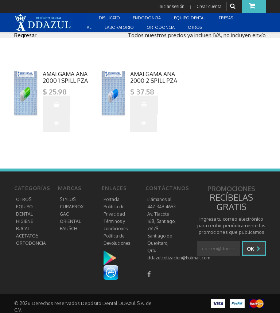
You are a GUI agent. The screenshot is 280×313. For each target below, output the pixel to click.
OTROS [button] (195, 27)
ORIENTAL (70, 221)
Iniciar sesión (171, 6)
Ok (253, 249)
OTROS (23, 199)
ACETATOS (27, 236)
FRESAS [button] (226, 17)
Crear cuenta (209, 6)
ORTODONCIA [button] (161, 27)
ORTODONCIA (31, 243)
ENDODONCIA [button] (147, 17)
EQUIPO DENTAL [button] (190, 17)
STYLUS (67, 199)
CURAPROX (71, 206)
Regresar (25, 35)
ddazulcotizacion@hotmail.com (178, 257)
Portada (112, 199)
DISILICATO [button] (110, 17)
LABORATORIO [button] (120, 27)
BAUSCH (68, 228)
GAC (64, 214)
